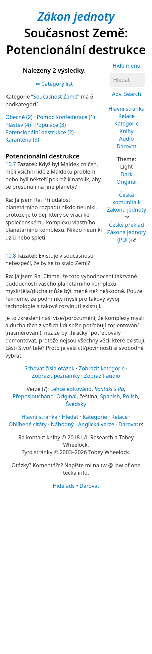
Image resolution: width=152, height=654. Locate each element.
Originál (126, 181)
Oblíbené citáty (28, 424)
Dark (126, 174)
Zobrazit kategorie (102, 368)
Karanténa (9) (22, 139)
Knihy (126, 131)
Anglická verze (96, 424)
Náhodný (62, 424)
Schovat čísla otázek (49, 368)
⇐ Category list (54, 83)
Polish (130, 396)
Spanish (110, 396)
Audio (126, 138)
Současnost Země (55, 96)
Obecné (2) (19, 117)
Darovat (126, 146)
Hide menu (127, 65)
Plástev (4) (18, 125)
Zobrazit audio (102, 375)
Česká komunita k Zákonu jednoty (126, 202)
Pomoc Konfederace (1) (66, 117)
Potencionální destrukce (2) (39, 132)
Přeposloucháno (33, 396)
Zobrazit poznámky (56, 375)
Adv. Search (126, 94)
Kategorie (126, 123)
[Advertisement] (76, 571)
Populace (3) (50, 125)
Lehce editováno (71, 389)
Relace (126, 116)
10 (8, 164)
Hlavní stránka (126, 108)
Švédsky (76, 404)
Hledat (70, 417)
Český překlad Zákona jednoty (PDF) (126, 232)
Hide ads (64, 485)
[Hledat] (127, 80)
